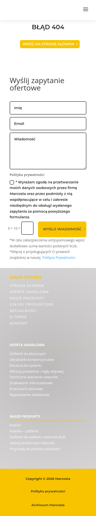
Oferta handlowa (29, 291)
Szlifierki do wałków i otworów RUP (37, 437)
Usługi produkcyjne (31, 304)
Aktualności (23, 310)
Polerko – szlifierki (24, 431)
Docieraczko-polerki (25, 365)
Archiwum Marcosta (48, 505)
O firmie (18, 316)
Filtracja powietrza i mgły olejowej (36, 371)
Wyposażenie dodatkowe (30, 394)
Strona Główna (27, 285)
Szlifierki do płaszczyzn (28, 353)
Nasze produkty (27, 297)
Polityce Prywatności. (59, 257)
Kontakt (19, 323)
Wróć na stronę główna (48, 44)
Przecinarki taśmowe (26, 388)
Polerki (15, 425)
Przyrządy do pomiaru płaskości (35, 448)
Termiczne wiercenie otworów (34, 377)
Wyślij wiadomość (62, 229)
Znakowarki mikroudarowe (31, 383)
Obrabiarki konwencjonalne (32, 359)
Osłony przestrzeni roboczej (32, 443)
